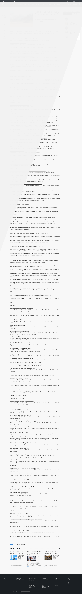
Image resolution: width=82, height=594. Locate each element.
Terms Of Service (18, 583)
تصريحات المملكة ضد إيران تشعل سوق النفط (17, 325)
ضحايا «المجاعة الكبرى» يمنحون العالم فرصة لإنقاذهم (19, 492)
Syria (45, 1)
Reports (43, 585)
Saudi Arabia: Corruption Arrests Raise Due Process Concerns (23, 282)
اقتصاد (69, 579)
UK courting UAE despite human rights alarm (19, 298)
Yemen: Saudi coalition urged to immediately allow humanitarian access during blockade (28, 221)
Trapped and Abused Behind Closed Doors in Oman (20, 260)
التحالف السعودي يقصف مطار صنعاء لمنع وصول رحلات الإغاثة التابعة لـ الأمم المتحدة (24, 468)
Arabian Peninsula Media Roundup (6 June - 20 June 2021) (34, 553)
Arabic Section (70, 576)
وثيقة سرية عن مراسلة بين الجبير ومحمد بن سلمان (18, 389)
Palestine (35, 1)
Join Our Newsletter (25, 592)
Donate (4, 581)
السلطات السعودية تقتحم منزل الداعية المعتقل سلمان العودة (20, 348)
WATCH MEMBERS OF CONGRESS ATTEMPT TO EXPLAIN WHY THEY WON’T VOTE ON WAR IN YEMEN (33, 244)
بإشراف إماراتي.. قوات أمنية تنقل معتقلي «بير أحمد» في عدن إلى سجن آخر (23, 473)
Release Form (18, 580)
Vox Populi (30, 587)
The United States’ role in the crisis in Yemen (19, 227)
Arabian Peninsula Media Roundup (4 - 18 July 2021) (17, 552)
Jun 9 (45, 566)
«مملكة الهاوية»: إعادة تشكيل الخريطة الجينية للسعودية (19, 378)
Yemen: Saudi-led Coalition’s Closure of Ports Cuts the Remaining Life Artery (26, 184)
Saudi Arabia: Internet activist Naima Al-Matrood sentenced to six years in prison (26, 294)
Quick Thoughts (44, 580)
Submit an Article (18, 578)
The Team (4, 579)
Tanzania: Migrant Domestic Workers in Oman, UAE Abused (22, 273)
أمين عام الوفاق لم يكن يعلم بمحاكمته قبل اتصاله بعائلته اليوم (20, 530)
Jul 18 (10, 566)
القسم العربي (67, 1)
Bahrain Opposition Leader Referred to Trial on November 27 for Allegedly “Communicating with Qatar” (31, 288)
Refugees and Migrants (33, 578)
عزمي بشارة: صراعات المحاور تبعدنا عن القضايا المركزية (19, 331)
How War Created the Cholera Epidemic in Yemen (20, 207)
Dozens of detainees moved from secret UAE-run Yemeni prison (23, 232)
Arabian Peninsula (58, 578)
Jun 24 (28, 566)
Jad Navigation (44, 587)
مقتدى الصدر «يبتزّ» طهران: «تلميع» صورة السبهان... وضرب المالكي (22, 401)
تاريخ (68, 582)
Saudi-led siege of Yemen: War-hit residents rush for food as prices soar (25, 253)
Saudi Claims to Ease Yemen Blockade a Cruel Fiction (21, 279)
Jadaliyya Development (46, 586)
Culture (30, 581)
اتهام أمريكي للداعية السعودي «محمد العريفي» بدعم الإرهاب (20, 415)
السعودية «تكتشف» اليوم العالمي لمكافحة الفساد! (18, 395)
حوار (68, 583)
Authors (4, 580)
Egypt (15, 1)
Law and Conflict (31, 585)
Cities (30, 579)
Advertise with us (5, 583)
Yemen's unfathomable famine (16, 236)
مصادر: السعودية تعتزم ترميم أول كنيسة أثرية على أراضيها (20, 426)
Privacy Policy (18, 581)
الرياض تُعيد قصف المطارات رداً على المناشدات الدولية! (19, 479)
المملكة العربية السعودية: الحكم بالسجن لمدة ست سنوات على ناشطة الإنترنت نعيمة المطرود (26, 519)
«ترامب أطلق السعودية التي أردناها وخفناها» (17, 459)
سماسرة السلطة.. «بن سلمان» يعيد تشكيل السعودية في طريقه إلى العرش (23, 442)
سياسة (69, 578)
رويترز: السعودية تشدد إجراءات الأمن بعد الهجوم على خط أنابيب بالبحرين (22, 368)
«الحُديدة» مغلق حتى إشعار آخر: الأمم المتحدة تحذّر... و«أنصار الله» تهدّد (22, 486)
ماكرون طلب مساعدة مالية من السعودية (17, 319)
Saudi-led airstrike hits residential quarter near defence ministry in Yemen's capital (27, 217)
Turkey (55, 1)
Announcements (44, 578)
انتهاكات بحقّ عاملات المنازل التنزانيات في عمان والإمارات (20, 513)
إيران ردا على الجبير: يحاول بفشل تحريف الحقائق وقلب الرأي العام (21, 308)
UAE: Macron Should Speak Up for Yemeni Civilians (20, 265)
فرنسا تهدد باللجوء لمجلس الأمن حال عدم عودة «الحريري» (20, 436)
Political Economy (32, 586)
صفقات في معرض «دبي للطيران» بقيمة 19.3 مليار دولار (19, 409)
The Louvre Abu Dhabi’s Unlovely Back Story (19, 269)
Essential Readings (45, 579)
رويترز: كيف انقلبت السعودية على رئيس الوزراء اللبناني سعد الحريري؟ (22, 358)
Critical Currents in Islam (33, 580)
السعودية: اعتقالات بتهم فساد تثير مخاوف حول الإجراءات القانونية (21, 342)
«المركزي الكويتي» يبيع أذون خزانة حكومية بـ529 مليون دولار (20, 373)
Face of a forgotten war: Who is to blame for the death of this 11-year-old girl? (26, 211)
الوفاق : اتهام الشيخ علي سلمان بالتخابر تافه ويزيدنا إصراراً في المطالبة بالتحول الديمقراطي (25, 362)
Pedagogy (43, 581)
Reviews (43, 583)
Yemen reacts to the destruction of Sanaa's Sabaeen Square (22, 240)
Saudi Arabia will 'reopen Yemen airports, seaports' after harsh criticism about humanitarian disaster (30, 194)
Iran (24, 1)
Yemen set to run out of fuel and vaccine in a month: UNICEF (22, 249)
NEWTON (43, 584)
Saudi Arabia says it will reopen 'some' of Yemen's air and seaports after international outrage (29, 202)
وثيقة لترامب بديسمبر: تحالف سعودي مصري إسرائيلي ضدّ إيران (21, 313)
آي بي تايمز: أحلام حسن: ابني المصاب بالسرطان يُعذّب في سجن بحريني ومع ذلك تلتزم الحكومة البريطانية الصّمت (29, 534)
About (4, 578)
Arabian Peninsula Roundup (19, 544)
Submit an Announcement (20, 579)
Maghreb (56, 585)
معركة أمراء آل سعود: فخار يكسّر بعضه (16, 336)
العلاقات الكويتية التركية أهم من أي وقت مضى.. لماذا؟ (19, 432)
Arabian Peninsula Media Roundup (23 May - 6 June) (52, 552)
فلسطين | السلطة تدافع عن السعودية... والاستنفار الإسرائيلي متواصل (22, 383)
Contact (4, 584)
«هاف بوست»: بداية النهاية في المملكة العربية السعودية (19, 448)
